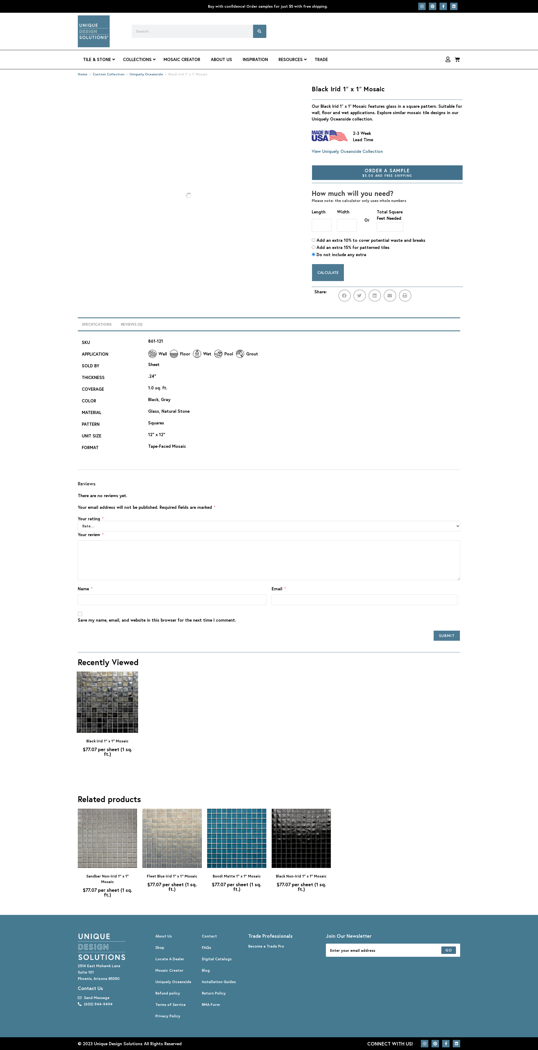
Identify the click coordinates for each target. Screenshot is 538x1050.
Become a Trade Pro (266, 946)
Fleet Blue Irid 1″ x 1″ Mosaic (172, 876)
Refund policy (167, 993)
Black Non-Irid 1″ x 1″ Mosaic (301, 876)
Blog (206, 970)
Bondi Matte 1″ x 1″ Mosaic (237, 876)
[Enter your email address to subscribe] (393, 950)
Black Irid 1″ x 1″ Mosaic (107, 740)
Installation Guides (219, 981)
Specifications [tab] (97, 324)
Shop (159, 947)
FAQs (206, 947)
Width (343, 211)
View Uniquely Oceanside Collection (347, 151)
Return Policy (214, 993)
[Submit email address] (448, 950)
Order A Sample (387, 172)
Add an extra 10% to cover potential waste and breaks (368, 240)
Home (82, 74)
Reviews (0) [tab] (131, 324)
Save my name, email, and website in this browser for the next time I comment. (157, 620)
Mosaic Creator (169, 970)
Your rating (91, 519)
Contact (209, 936)
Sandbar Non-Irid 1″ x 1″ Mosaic (107, 878)
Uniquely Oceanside (146, 74)
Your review (91, 534)
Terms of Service (170, 1004)
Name (85, 588)
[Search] (259, 31)
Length (319, 211)
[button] (344, 296)
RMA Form (211, 1004)
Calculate (328, 272)
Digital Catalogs (217, 958)
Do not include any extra (339, 254)
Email (279, 588)
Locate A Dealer (169, 958)
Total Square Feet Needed (390, 215)
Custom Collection (108, 74)
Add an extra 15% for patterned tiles (351, 247)
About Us (163, 936)
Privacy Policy (167, 1015)
